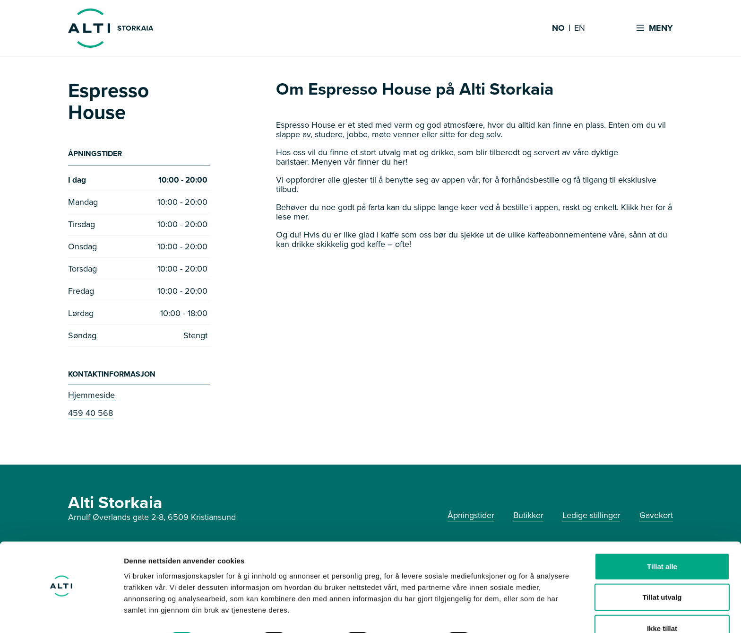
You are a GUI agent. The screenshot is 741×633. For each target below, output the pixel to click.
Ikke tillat (662, 602)
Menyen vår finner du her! (359, 162)
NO (558, 28)
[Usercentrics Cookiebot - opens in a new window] (61, 614)
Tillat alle (662, 540)
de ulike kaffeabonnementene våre (560, 235)
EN (579, 28)
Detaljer (503, 614)
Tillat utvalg (661, 571)
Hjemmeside (91, 396)
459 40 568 (90, 414)
